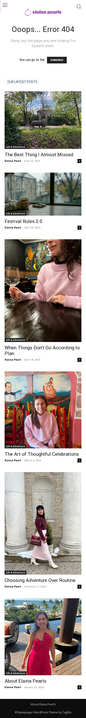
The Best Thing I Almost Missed (39, 154)
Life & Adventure (15, 146)
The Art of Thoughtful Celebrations (42, 454)
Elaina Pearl (13, 160)
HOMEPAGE (56, 60)
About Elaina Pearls (25, 681)
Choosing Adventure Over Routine (40, 580)
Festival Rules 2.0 (23, 221)
